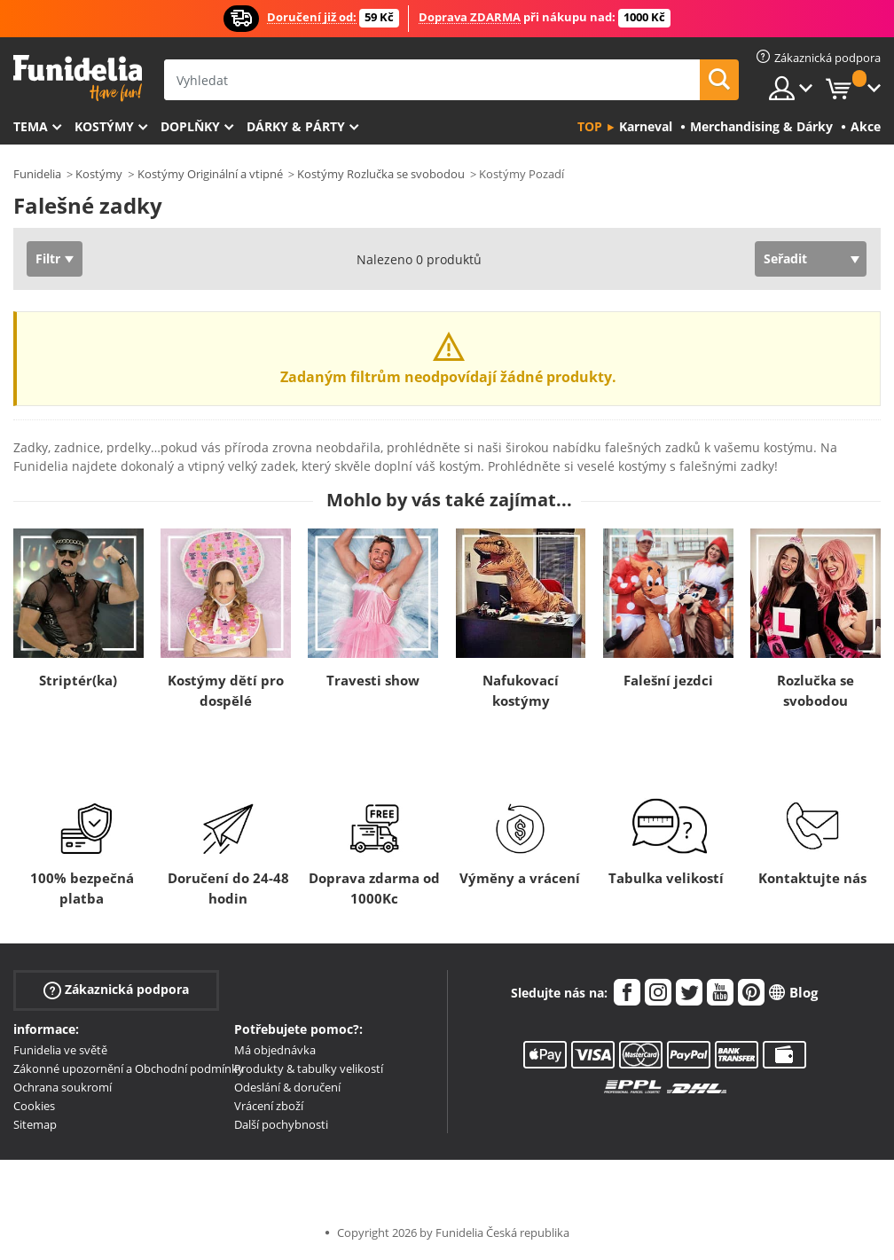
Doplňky (190, 126)
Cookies (34, 1106)
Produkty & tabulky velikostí (308, 1068)
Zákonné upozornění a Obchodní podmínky (128, 1068)
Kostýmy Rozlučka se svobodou (381, 174)
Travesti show (373, 680)
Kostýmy (104, 126)
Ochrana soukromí (62, 1087)
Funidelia (37, 174)
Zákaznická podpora (116, 990)
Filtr (47, 258)
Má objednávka (275, 1050)
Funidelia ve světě (60, 1050)
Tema (30, 126)
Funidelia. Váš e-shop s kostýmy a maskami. (77, 78)
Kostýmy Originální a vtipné (210, 174)
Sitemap (35, 1124)
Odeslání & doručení (287, 1087)
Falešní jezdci (668, 680)
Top (589, 126)
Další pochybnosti (281, 1124)
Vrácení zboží (268, 1106)
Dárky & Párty (296, 126)
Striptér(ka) (78, 680)
